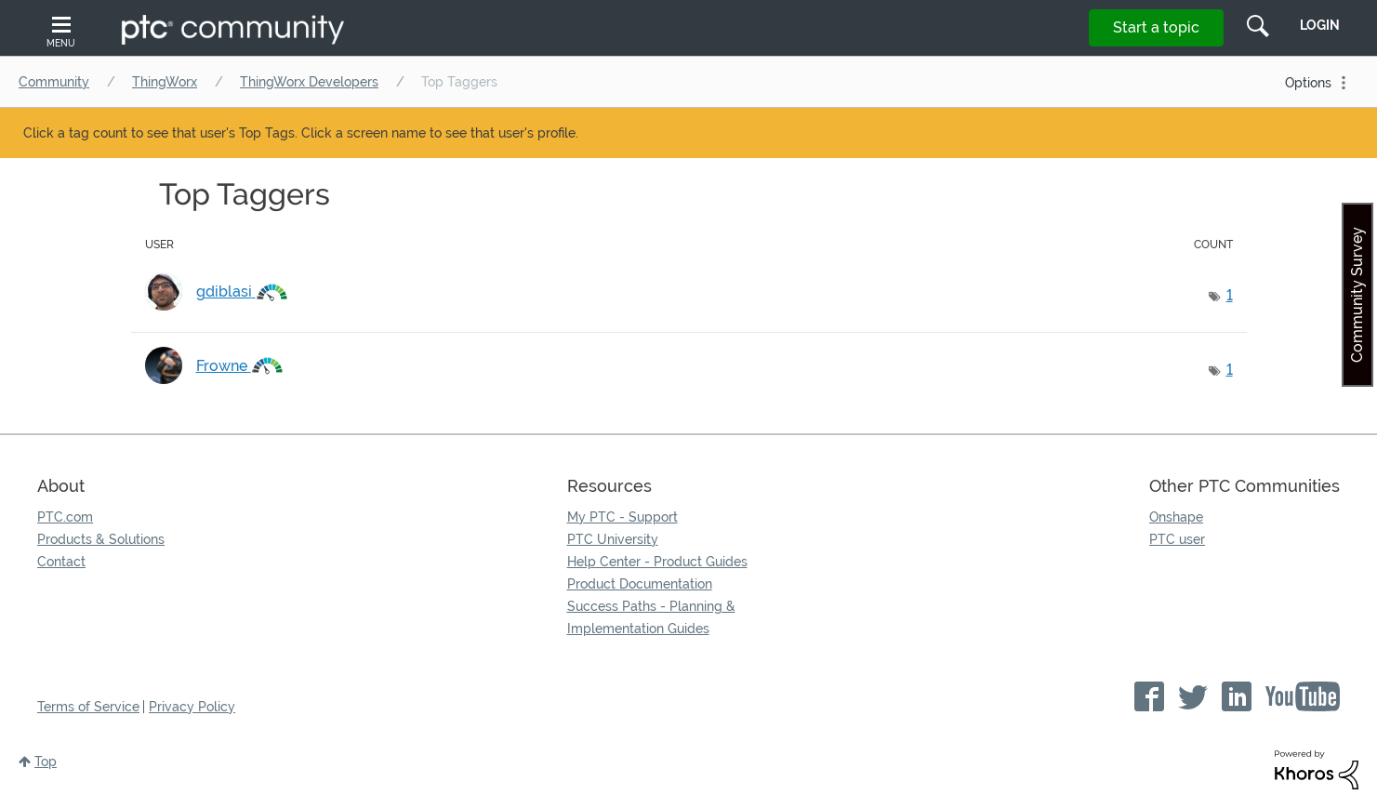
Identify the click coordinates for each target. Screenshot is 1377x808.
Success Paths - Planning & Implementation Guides (651, 617)
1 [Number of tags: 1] (1229, 295)
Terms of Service (88, 706)
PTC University (612, 539)
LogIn (1320, 25)
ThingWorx (164, 81)
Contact (61, 561)
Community (54, 81)
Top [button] (45, 761)
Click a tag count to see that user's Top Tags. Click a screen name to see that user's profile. (300, 133)
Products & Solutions (101, 539)
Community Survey (1357, 295)
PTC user (1177, 539)
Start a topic (1156, 27)
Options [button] (1308, 82)
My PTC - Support (622, 517)
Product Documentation (639, 583)
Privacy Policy (192, 706)
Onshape (1176, 517)
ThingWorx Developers (309, 81)
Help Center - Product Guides (657, 561)
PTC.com (65, 517)
